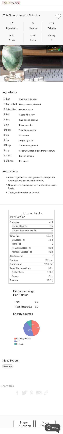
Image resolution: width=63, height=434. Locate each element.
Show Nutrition (24, 424)
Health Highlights (55, 49)
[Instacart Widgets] (31, 414)
